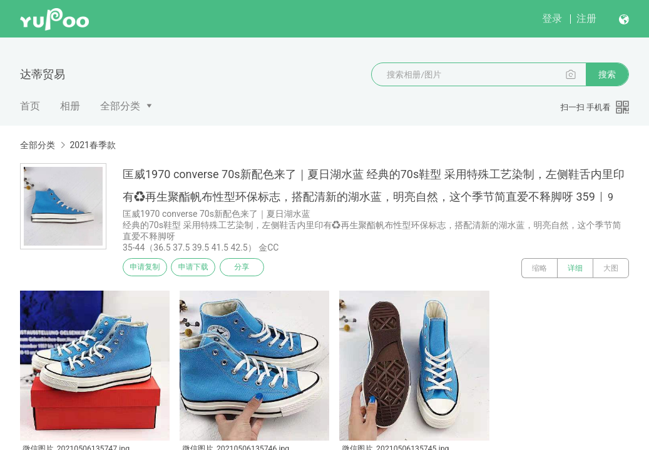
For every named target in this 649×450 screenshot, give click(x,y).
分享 (261, 268)
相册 (70, 106)
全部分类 (120, 106)
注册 (586, 18)
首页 (30, 106)
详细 (575, 268)
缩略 (539, 268)
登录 (552, 18)
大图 (610, 268)
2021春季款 (92, 145)
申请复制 (149, 268)
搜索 (607, 74)
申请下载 (205, 268)
